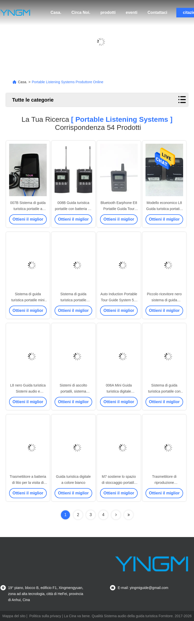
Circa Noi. (80, 12)
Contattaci (157, 12)
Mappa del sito (14, 616)
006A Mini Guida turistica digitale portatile (119, 391)
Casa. (56, 12)
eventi (131, 12)
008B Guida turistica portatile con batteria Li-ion (73, 209)
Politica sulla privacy (45, 616)
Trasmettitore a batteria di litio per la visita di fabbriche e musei (28, 483)
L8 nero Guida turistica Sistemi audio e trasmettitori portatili (28, 391)
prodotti (107, 12)
